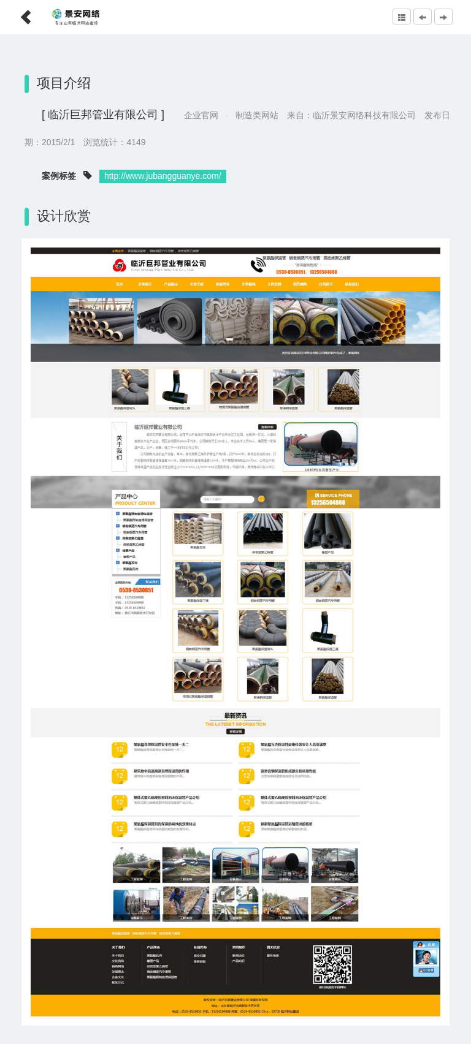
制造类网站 (257, 115)
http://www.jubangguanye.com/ (162, 176)
